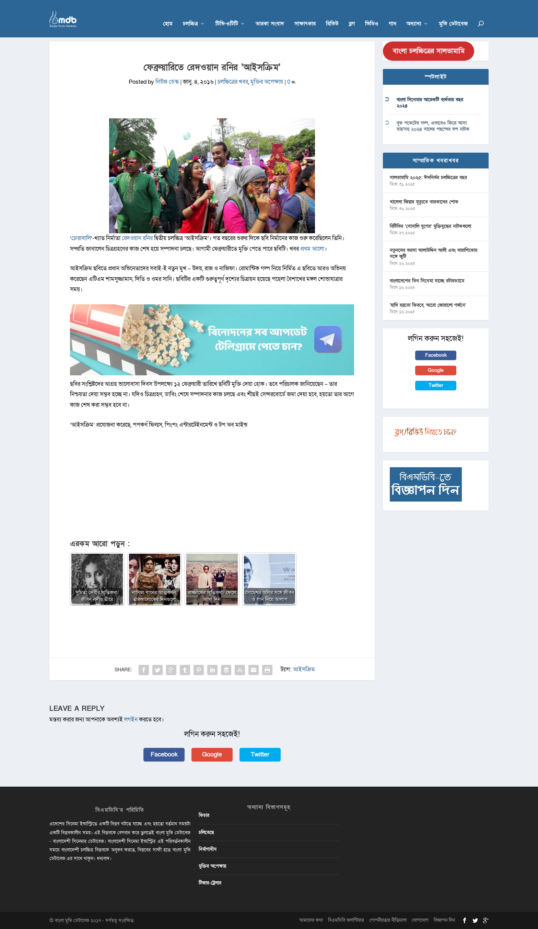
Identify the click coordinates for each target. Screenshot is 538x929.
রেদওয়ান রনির (137, 238)
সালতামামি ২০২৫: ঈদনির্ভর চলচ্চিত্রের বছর (428, 177)
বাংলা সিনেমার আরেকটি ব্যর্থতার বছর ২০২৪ (430, 102)
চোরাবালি (81, 238)
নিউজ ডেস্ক (167, 82)
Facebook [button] (164, 754)
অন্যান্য (414, 14)
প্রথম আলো (312, 248)
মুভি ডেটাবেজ (453, 14)
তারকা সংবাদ (270, 14)
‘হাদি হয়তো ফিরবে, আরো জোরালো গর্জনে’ (428, 305)
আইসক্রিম (304, 669)
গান (392, 14)
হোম (168, 14)
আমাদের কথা (311, 920)
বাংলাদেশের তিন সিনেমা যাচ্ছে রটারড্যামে (427, 281)
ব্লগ (352, 14)
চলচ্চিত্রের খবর (233, 82)
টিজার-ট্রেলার (210, 883)
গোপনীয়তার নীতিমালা (388, 920)
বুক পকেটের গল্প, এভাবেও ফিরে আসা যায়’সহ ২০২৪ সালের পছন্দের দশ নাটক (433, 125)
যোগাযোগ (420, 920)
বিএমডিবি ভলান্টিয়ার (346, 920)
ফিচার (204, 815)
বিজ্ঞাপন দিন (444, 920)
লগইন (131, 720)
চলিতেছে (206, 832)
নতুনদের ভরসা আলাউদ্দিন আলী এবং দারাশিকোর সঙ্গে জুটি (433, 253)
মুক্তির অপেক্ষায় (266, 82)
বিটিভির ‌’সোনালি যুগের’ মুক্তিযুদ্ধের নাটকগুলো (430, 226)
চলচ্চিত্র (190, 14)
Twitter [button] (260, 754)
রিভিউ (332, 14)
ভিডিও (371, 14)
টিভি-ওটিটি (226, 14)
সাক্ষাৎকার (305, 14)
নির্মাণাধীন (208, 849)
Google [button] (212, 754)
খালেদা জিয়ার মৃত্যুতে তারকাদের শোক (424, 201)
